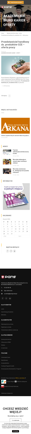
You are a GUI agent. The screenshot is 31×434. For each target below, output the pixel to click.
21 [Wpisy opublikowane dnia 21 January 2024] (27, 229)
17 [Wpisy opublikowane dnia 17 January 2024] (11, 229)
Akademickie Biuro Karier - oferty (10, 53)
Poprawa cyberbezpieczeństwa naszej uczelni (21, 151)
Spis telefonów (8, 290)
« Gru (4, 236)
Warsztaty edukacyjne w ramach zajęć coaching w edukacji (20, 161)
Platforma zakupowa (21, 381)
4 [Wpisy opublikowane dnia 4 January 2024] (15, 224)
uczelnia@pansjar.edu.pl (10, 293)
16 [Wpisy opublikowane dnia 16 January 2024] (8, 229)
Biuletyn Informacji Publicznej (9, 386)
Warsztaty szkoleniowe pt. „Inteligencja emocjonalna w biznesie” (21, 170)
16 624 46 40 (7, 287)
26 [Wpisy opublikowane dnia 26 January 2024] (19, 231)
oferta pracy (6, 85)
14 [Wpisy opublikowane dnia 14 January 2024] (27, 226)
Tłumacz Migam (10, 381)
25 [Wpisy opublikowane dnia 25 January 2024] (15, 231)
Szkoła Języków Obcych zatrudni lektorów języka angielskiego (15, 135)
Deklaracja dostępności (7, 393)
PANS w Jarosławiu (20, 378)
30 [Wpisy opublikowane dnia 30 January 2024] (8, 233)
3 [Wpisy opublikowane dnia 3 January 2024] (11, 224)
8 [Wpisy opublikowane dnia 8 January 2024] (3, 226)
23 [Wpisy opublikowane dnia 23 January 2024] (8, 231)
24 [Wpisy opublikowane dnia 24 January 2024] (11, 231)
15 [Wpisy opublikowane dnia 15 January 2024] (4, 229)
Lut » (20, 236)
